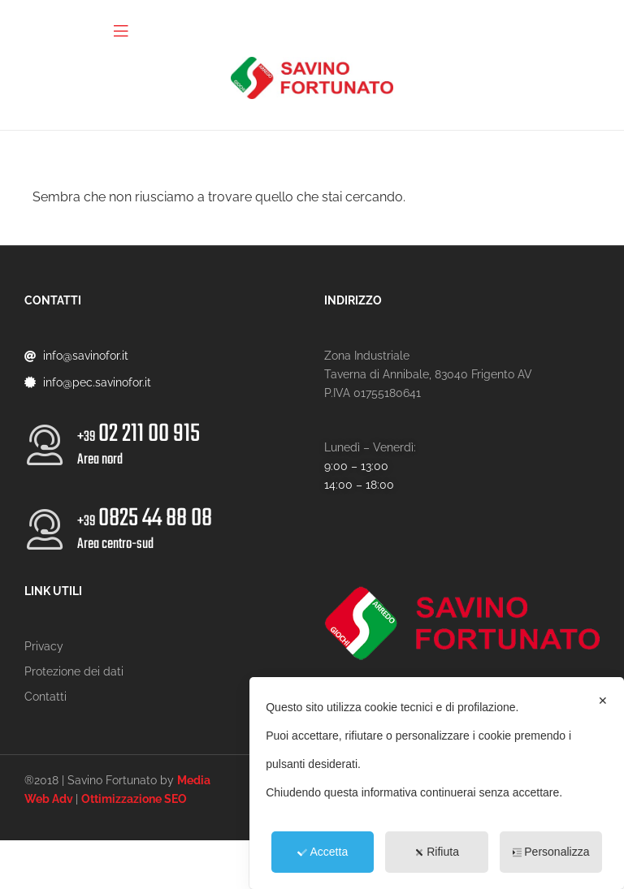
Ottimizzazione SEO (134, 798)
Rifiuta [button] (436, 851)
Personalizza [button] (550, 851)
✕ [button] (603, 700)
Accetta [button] (322, 851)
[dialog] (436, 783)
